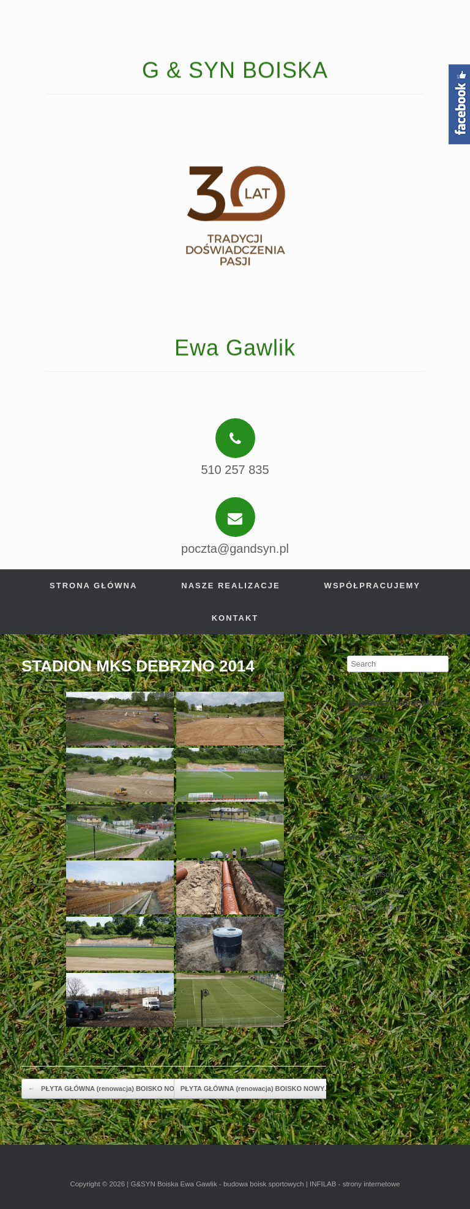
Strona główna (93, 585)
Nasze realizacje (230, 585)
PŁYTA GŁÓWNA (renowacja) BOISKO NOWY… (110, 1089)
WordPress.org (373, 906)
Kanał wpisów (371, 874)
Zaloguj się (366, 857)
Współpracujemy (372, 585)
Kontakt (235, 618)
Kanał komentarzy (379, 890)
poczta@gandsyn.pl (235, 548)
